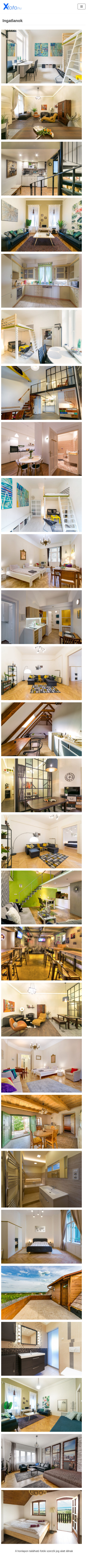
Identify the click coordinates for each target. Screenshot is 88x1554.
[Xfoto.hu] (13, 6)
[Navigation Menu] (81, 6)
